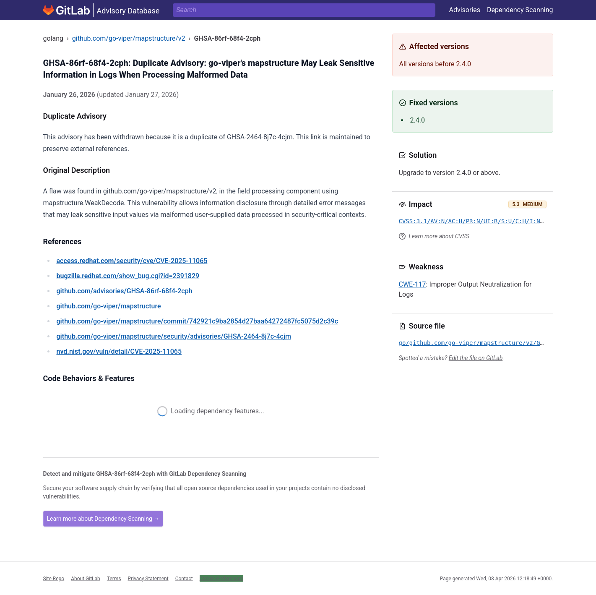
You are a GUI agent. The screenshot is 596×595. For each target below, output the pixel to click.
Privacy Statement (148, 578)
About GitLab (85, 578)
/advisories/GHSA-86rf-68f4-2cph (125, 291)
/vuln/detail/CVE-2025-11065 (119, 351)
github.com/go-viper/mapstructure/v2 (128, 38)
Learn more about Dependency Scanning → (103, 518)
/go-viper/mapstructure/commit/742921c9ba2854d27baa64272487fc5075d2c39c (197, 321)
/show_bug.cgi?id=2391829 (128, 276)
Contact (184, 578)
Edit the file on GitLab (475, 358)
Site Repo (54, 578)
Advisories (464, 10)
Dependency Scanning (520, 10)
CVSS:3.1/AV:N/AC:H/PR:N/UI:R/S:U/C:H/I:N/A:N (476, 221)
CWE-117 (412, 284)
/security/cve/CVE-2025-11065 (132, 261)
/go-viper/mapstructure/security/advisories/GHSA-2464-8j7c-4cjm (174, 336)
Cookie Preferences (221, 578)
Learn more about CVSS (439, 236)
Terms (114, 578)
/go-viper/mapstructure (109, 306)
